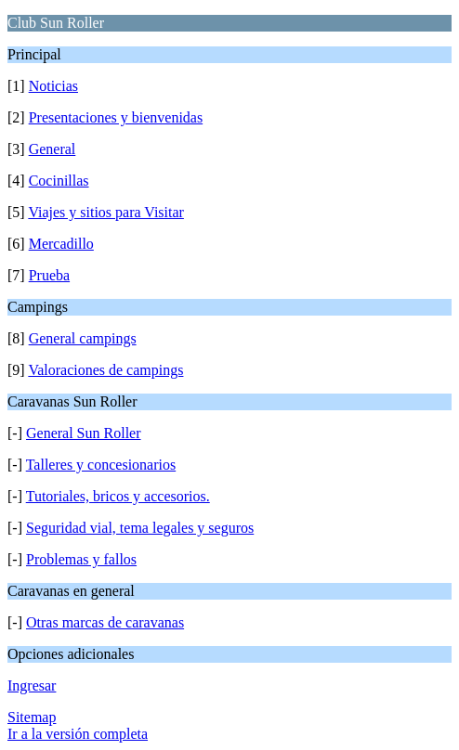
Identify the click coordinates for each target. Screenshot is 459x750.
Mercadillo (61, 244)
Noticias (53, 86)
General (52, 149)
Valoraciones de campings (105, 370)
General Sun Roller (83, 433)
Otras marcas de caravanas (105, 622)
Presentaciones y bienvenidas (116, 117)
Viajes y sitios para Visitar (106, 212)
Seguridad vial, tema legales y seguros (140, 528)
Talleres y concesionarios (101, 464)
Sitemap (31, 717)
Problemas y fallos (81, 559)
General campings (83, 338)
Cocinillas (59, 180)
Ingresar (31, 685)
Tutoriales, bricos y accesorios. (118, 496)
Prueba (49, 275)
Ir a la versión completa (77, 734)
